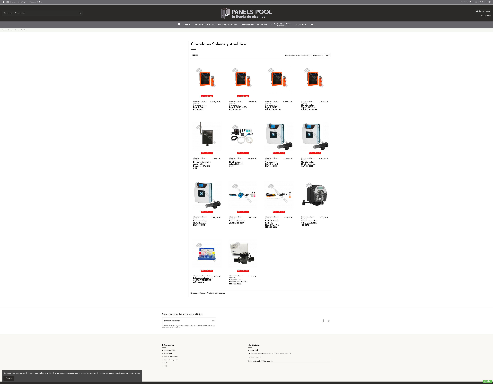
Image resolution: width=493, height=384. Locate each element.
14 (327, 55)
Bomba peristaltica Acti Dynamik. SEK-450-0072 (309, 223)
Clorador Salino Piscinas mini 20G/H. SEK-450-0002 (238, 282)
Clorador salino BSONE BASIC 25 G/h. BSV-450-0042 (273, 107)
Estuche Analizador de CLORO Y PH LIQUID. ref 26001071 (202, 280)
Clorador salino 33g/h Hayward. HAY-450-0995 (200, 223)
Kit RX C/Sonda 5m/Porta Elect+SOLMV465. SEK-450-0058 (272, 224)
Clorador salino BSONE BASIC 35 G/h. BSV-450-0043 (309, 107)
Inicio (14, 2)
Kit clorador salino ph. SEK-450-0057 (237, 222)
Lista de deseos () (469, 2)
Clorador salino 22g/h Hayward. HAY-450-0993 (308, 164)
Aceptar (9, 378)
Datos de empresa (171, 360)
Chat (487, 381)
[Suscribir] (213, 321)
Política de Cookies (35, 2)
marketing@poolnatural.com (262, 361)
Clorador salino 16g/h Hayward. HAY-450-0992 (272, 164)
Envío (166, 363)
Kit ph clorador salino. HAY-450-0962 (236, 164)
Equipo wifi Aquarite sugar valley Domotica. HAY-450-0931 (202, 165)
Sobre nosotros (169, 350)
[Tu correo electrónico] (186, 321)
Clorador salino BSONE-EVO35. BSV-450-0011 (200, 107)
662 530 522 (256, 357)
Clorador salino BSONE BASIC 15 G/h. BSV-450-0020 (238, 107)
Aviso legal (22, 2)
